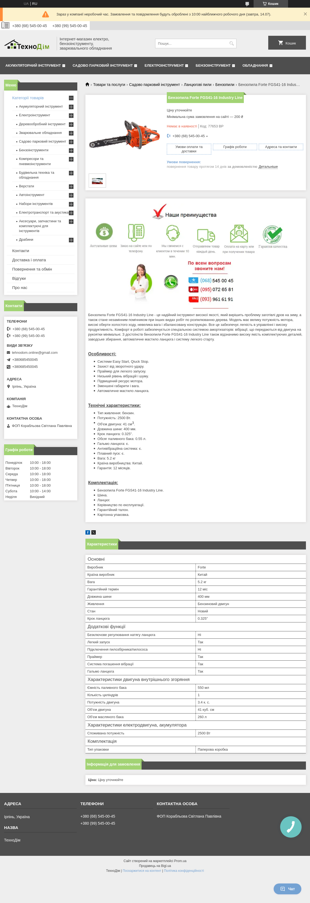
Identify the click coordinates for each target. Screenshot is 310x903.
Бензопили (224, 84)
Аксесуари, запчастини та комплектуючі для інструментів (40, 226)
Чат (287, 888)
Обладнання (255, 65)
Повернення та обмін (32, 269)
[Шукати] (232, 43)
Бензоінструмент (213, 65)
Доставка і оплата (29, 260)
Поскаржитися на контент (142, 871)
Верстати (26, 186)
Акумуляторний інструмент (33, 65)
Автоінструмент (31, 195)
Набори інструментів (36, 204)
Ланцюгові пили (198, 84)
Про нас (19, 287)
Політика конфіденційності (184, 871)
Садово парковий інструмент (103, 65)
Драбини (26, 239)
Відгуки (19, 278)
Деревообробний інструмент (42, 124)
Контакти (20, 250)
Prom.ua (180, 861)
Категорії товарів (28, 97)
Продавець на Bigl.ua (155, 866)
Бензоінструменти (34, 150)
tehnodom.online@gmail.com (35, 353)
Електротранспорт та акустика (44, 212)
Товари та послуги (109, 84)
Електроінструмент (164, 65)
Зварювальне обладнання (40, 133)
